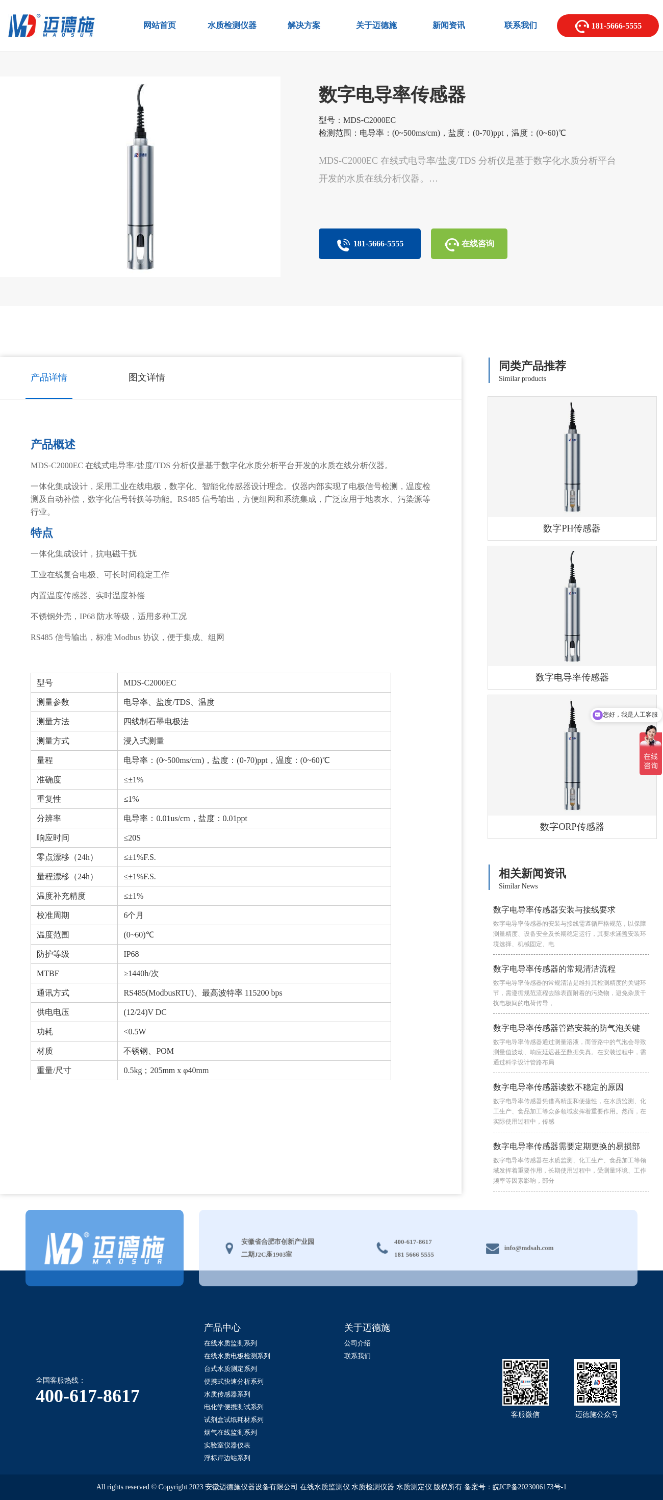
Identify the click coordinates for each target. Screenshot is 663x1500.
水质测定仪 (414, 1487)
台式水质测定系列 (230, 1368)
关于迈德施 (376, 25)
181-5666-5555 (608, 26)
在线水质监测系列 (230, 1343)
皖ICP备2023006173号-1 (530, 1487)
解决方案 (304, 25)
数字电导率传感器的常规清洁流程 (571, 986)
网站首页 (159, 25)
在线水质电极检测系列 (237, 1356)
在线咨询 (469, 244)
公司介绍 (357, 1343)
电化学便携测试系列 (234, 1407)
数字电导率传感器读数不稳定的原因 (571, 1105)
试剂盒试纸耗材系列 (234, 1419)
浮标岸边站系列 (227, 1458)
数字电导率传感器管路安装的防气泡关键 (571, 1045)
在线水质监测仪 (325, 1487)
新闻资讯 (448, 25)
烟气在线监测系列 (230, 1432)
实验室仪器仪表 (227, 1445)
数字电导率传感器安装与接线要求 (571, 927)
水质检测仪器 (232, 25)
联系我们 (520, 25)
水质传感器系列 (227, 1394)
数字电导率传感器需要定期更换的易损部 (571, 1164)
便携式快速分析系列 (234, 1381)
